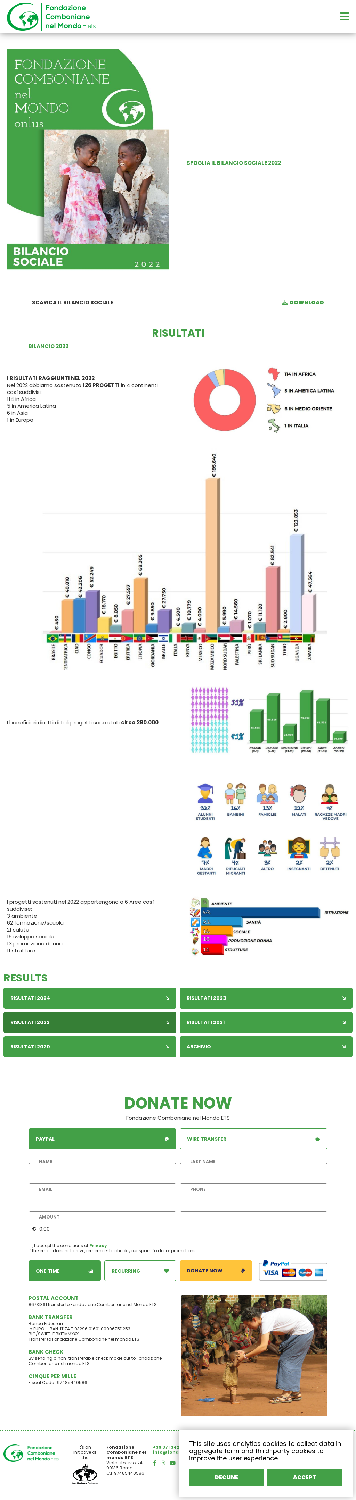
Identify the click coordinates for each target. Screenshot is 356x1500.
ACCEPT (304, 1477)
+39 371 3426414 (171, 1447)
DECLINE (226, 1477)
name (45, 1162)
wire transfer (253, 1139)
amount (49, 1217)
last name (203, 1162)
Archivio (266, 1046)
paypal (102, 1139)
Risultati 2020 (89, 1046)
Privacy (98, 1245)
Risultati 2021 (266, 1022)
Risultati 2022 (89, 1022)
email (45, 1189)
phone (198, 1189)
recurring (140, 1271)
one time (65, 1271)
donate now (216, 1270)
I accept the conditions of (59, 1245)
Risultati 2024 (89, 998)
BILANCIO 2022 (48, 346)
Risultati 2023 (266, 998)
